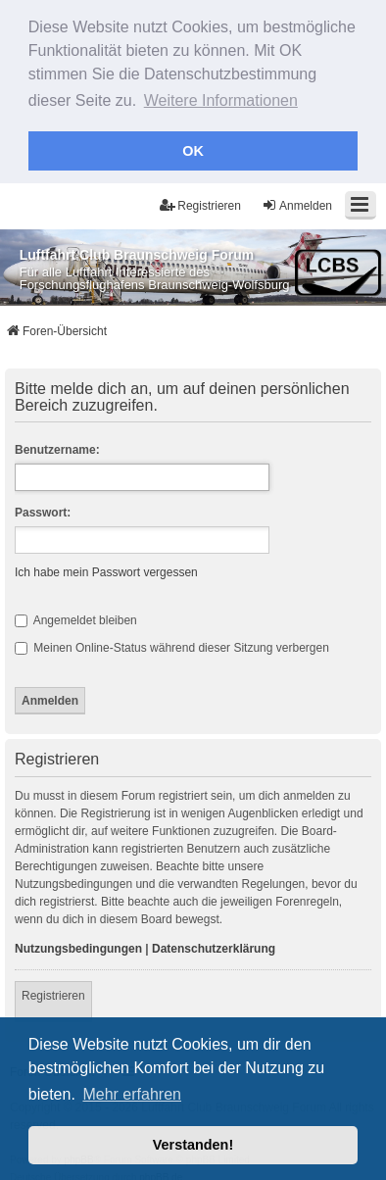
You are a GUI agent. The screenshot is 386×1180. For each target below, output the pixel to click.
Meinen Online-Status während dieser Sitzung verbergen (172, 645)
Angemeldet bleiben (76, 617)
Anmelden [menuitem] (297, 202)
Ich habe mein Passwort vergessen (106, 569)
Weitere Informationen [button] (221, 100)
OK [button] (193, 151)
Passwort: (43, 509)
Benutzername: (57, 447)
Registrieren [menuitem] (200, 202)
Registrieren (53, 993)
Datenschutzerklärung (213, 946)
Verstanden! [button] (193, 1145)
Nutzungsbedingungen (78, 946)
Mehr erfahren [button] (131, 1094)
